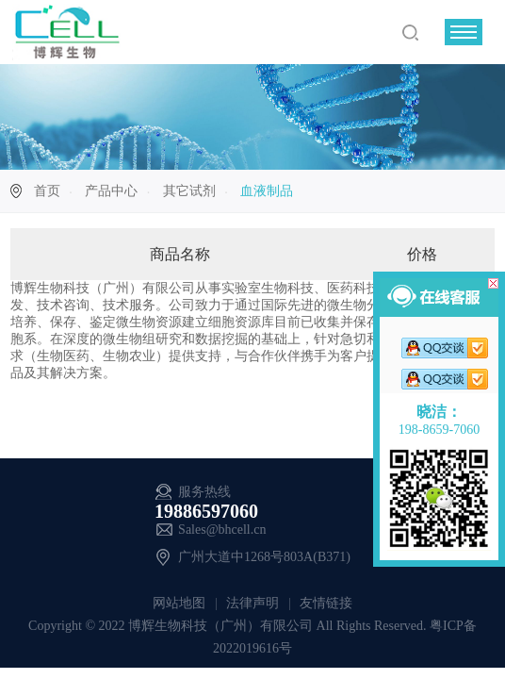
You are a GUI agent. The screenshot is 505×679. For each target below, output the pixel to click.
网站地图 (181, 603)
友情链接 (325, 603)
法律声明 (253, 603)
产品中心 (111, 191)
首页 (47, 191)
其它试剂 (189, 191)
